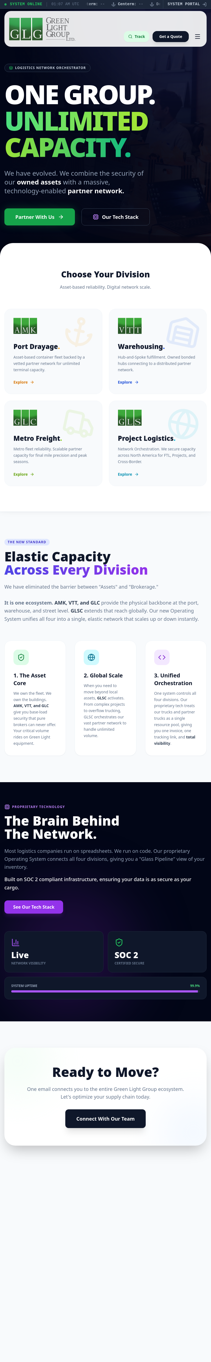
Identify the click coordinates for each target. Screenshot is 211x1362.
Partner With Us (39, 217)
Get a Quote (170, 36)
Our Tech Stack (116, 217)
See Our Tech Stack (33, 907)
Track (136, 36)
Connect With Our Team (105, 1118)
